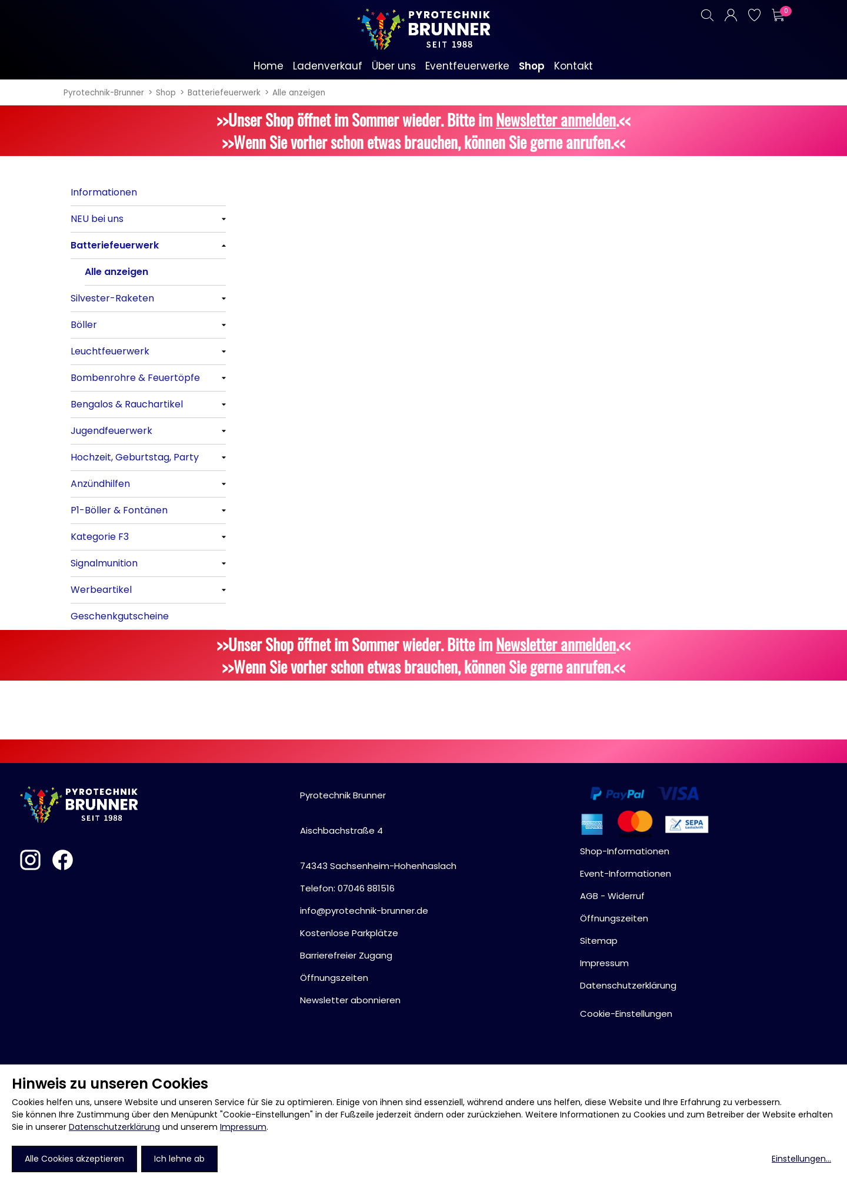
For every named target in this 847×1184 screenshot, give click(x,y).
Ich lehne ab (179, 1159)
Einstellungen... (801, 1159)
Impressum (243, 1127)
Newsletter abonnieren (350, 1000)
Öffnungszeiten (334, 977)
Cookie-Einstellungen (626, 1013)
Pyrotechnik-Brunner (104, 92)
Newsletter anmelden (556, 119)
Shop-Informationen (624, 851)
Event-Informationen (625, 873)
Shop (166, 92)
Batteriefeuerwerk (224, 92)
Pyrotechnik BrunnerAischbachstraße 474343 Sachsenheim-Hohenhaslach (378, 830)
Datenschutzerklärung (114, 1127)
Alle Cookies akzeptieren (74, 1159)
